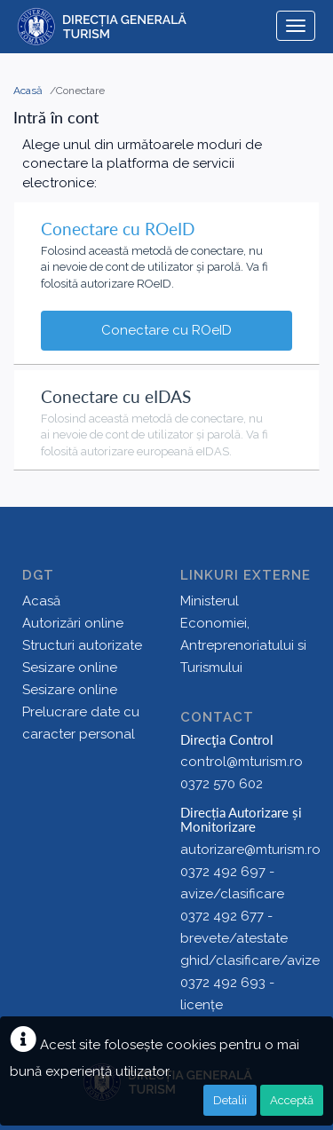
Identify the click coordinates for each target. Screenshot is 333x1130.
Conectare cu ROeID (166, 330)
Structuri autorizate (82, 645)
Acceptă (291, 1100)
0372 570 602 (221, 784)
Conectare (80, 90)
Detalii (230, 1100)
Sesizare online (69, 668)
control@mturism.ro (241, 762)
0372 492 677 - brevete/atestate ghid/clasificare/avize (250, 938)
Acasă (29, 90)
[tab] (166, 252)
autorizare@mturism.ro (250, 849)
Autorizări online (72, 623)
